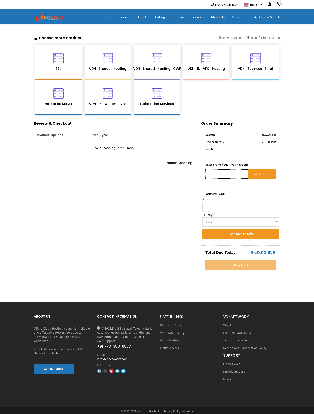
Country (207, 215)
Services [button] (198, 17)
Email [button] (142, 17)
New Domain (229, 38)
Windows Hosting (172, 333)
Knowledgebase (234, 370)
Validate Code (262, 174)
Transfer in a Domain (263, 38)
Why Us (228, 325)
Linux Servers (169, 347)
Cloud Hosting (170, 340)
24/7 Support (106, 341)
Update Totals (240, 234)
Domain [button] (178, 17)
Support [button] (238, 17)
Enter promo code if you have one (226, 165)
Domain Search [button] (267, 17)
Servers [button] (125, 17)
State (205, 199)
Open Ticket (231, 363)
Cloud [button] (108, 17)
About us (187, 410)
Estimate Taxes (215, 194)
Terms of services (235, 340)
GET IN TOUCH (54, 370)
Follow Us (103, 365)
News (227, 377)
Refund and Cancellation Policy (244, 347)
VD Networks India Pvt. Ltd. (59, 352)
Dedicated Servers (172, 325)
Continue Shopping (178, 163)
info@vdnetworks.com (112, 359)
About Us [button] (218, 17)
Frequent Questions (237, 333)
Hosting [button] (159, 17)
